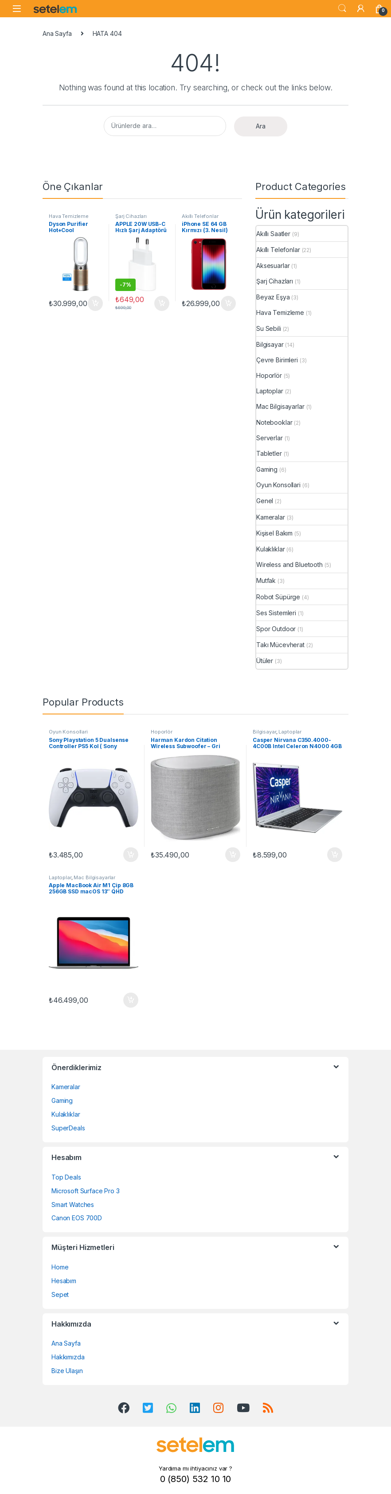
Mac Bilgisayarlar (280, 406)
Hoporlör (269, 375)
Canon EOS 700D (76, 1218)
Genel (264, 500)
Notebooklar (274, 422)
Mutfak (266, 580)
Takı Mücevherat (280, 644)
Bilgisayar (270, 344)
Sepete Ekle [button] (95, 303)
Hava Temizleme (69, 216)
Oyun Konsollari (278, 485)
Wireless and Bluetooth (289, 564)
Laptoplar (269, 391)
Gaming (267, 469)
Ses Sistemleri (276, 613)
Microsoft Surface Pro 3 (85, 1191)
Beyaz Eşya (273, 297)
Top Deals (66, 1177)
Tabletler (269, 453)
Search (342, 8)
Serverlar (269, 438)
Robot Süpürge (278, 597)
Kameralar (270, 517)
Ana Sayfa (57, 33)
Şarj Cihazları (131, 216)
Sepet (60, 1294)
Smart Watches (72, 1204)
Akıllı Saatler (273, 233)
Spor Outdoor (276, 629)
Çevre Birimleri (277, 360)
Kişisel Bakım (274, 533)
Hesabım (63, 1280)
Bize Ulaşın (66, 1370)
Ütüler (264, 660)
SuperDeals (68, 1128)
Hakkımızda (68, 1357)
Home (59, 1267)
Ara (261, 126)
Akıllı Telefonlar (200, 216)
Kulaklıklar (270, 549)
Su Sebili (268, 328)
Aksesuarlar (272, 265)
